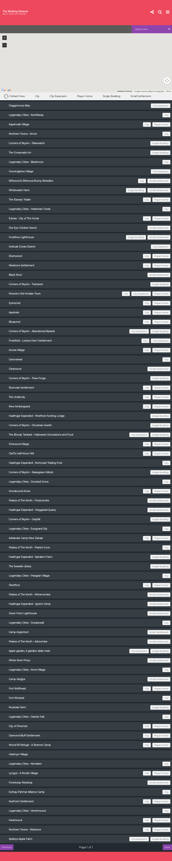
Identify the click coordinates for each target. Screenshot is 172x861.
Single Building (111, 96)
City (37, 96)
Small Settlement (141, 96)
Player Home (85, 96)
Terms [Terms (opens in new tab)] (168, 91)
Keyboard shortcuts (124, 91)
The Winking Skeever (15, 11)
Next (167, 847)
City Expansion (58, 96)
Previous (6, 847)
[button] (158, 56)
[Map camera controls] (167, 80)
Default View (14, 96)
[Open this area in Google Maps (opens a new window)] (6, 90)
